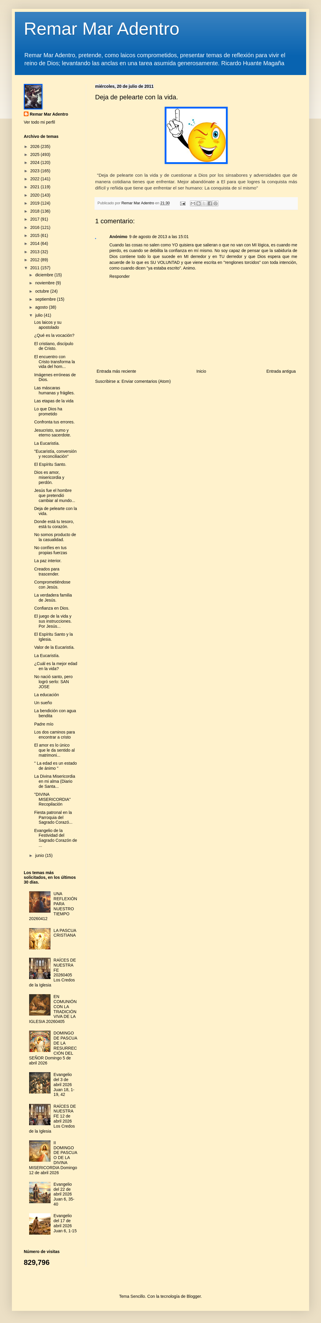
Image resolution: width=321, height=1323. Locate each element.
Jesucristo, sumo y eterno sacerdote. (52, 433)
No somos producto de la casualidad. (55, 537)
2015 (35, 235)
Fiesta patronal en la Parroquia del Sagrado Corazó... (53, 817)
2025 (35, 154)
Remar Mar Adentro (102, 29)
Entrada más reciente (116, 371)
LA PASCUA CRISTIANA (65, 933)
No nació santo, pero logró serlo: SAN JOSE (53, 681)
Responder (119, 276)
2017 (35, 219)
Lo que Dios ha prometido (48, 411)
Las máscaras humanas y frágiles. (54, 390)
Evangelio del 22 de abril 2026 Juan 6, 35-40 (64, 1194)
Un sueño (43, 702)
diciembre (44, 274)
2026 (35, 146)
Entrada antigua (281, 371)
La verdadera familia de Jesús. (53, 597)
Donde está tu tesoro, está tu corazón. (54, 524)
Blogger (194, 1296)
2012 (35, 259)
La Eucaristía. (47, 443)
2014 (35, 243)
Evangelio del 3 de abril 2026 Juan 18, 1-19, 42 (64, 1084)
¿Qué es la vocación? (54, 335)
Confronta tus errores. (54, 422)
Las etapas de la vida (53, 401)
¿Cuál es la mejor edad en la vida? (55, 666)
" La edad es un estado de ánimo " (55, 766)
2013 (35, 251)
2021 (35, 186)
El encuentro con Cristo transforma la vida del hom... (54, 361)
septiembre (46, 299)
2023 (35, 170)
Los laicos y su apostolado (48, 325)
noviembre (45, 282)
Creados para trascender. (46, 571)
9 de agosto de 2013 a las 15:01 (159, 236)
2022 (35, 178)
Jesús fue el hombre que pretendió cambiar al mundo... (54, 495)
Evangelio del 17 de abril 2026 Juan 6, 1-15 (65, 1223)
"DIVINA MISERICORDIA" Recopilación (52, 799)
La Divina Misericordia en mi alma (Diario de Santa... (54, 781)
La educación (46, 694)
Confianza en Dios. (51, 608)
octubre (42, 291)
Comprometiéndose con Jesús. (52, 584)
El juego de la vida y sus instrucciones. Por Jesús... (53, 621)
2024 (35, 162)
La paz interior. (48, 560)
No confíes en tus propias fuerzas (50, 550)
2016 (35, 227)
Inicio (201, 371)
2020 (35, 195)
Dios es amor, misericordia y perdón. (49, 477)
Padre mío (44, 724)
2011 (35, 267)
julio (39, 315)
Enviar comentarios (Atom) (146, 381)
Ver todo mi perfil (39, 122)
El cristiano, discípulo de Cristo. (53, 346)
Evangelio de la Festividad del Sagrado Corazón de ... (55, 838)
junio (40, 855)
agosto (42, 307)
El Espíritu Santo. (50, 464)
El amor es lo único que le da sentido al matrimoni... (54, 750)
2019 (35, 203)
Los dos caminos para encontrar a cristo (54, 734)
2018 (35, 211)
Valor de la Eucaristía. (54, 647)
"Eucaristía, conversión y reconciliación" (55, 454)
